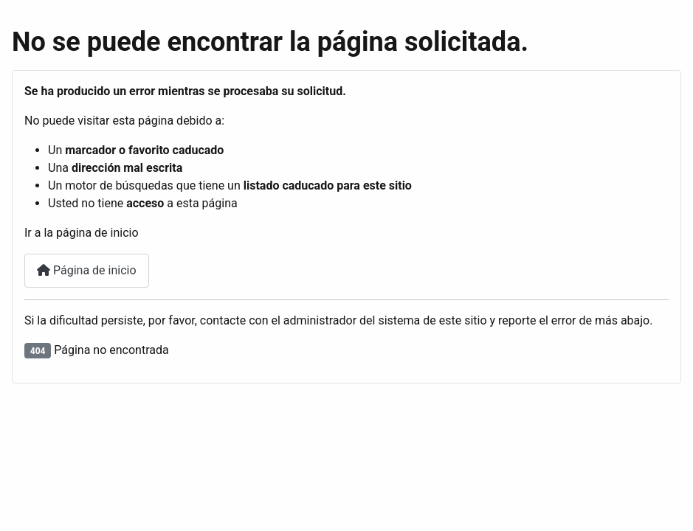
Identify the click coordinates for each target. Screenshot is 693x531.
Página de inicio (87, 270)
